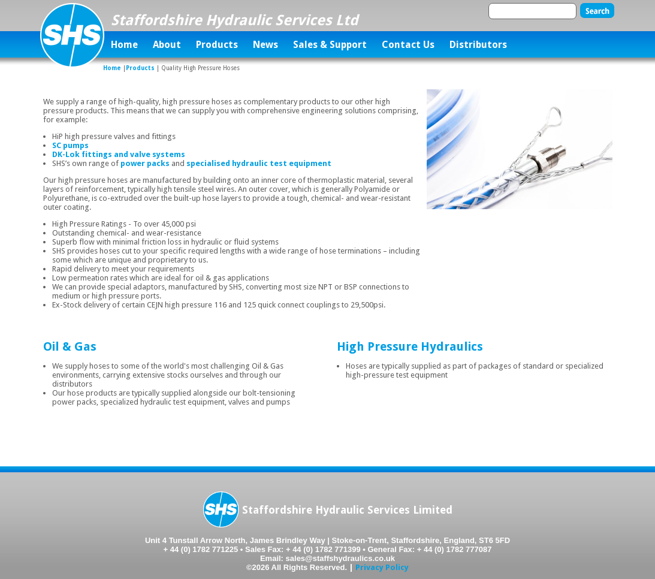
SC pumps (70, 145)
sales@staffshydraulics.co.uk (340, 558)
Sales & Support (330, 44)
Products (217, 44)
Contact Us (408, 44)
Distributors (478, 44)
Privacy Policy (382, 567)
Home (124, 44)
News (265, 44)
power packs (145, 163)
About (167, 44)
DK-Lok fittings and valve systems (118, 154)
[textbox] (532, 11)
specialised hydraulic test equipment (258, 163)
